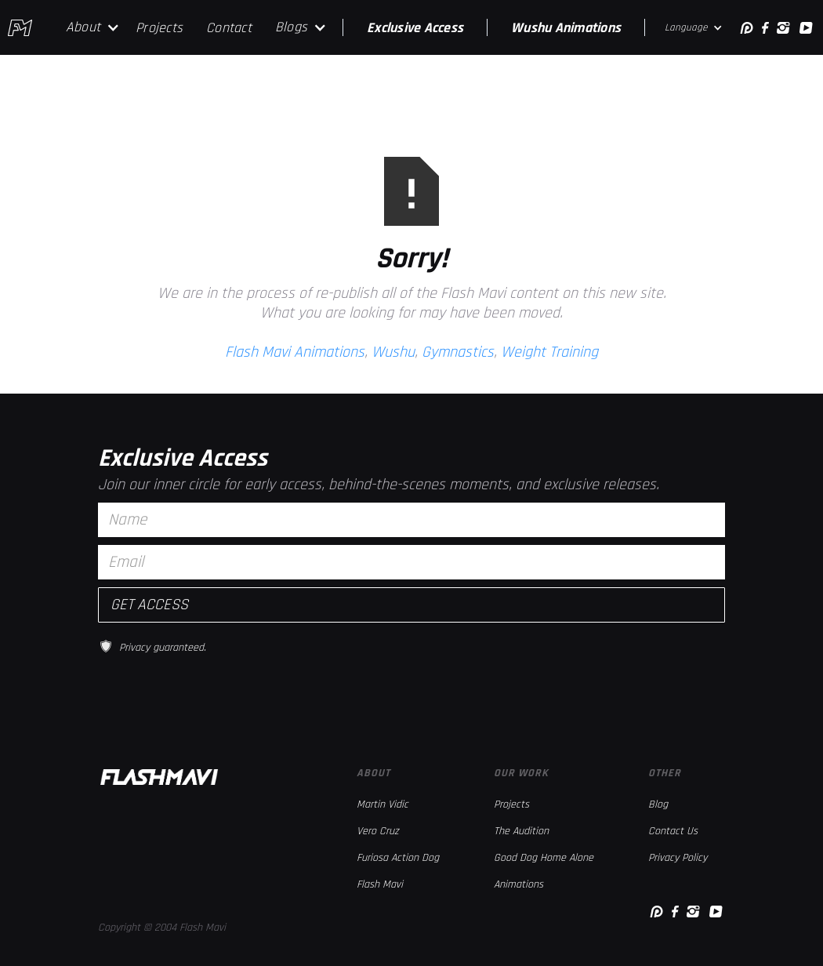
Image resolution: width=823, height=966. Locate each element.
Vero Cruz (378, 831)
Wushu (393, 352)
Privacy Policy (677, 858)
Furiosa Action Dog (398, 858)
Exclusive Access (415, 28)
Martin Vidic (382, 804)
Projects (159, 28)
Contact (229, 28)
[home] (20, 28)
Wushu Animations (566, 28)
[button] (93, 27)
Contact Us (673, 831)
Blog (658, 804)
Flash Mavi (380, 884)
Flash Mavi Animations (294, 352)
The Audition (521, 831)
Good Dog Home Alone (543, 858)
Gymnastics (458, 352)
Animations (518, 884)
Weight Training (549, 352)
